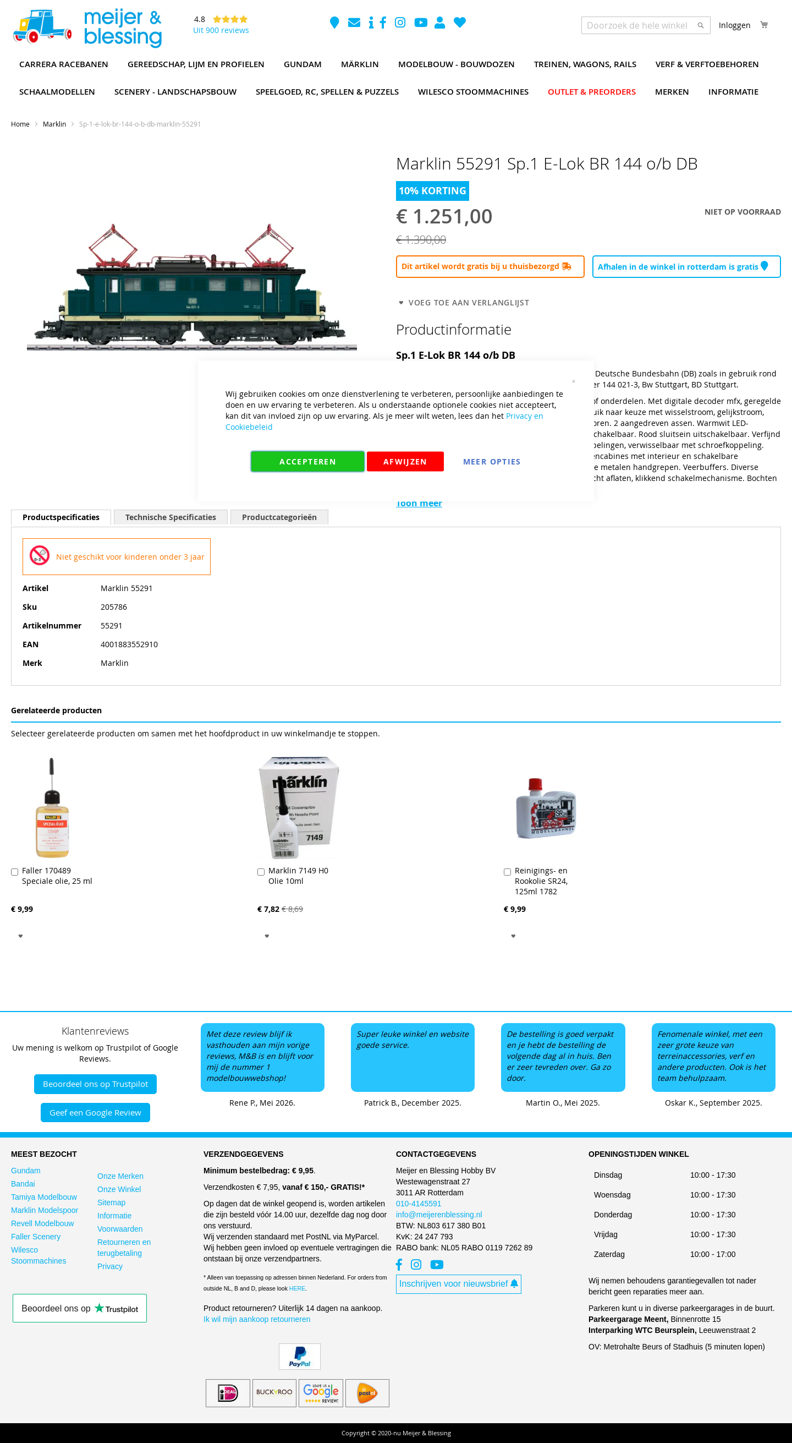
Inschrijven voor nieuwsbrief (458, 1283)
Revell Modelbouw (42, 1223)
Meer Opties (492, 461)
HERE (297, 1288)
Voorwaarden (120, 1229)
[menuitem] (64, 64)
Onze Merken (120, 1176)
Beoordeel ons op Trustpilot (95, 1083)
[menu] (396, 78)
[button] (20, 935)
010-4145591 (419, 1203)
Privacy (110, 1266)
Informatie (114, 1215)
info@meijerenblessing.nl (439, 1214)
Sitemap (111, 1202)
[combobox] (646, 25)
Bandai (23, 1183)
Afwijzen (405, 461)
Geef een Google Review (95, 1112)
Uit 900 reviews (221, 30)
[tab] (61, 517)
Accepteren (307, 461)
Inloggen (735, 25)
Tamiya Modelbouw (44, 1197)
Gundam (26, 1170)
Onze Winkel (119, 1189)
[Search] (700, 25)
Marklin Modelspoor (44, 1210)
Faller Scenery (36, 1236)
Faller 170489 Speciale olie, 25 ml (57, 875)
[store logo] (87, 29)
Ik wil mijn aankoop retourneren (257, 1319)
